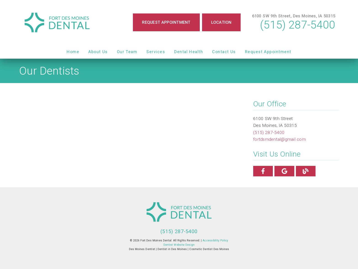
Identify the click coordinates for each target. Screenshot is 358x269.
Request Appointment (268, 51)
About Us (98, 51)
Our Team (127, 51)
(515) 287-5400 (297, 24)
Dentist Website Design (179, 244)
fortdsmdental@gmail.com (279, 139)
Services (155, 51)
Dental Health (188, 51)
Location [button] (221, 22)
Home (73, 51)
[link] (57, 22)
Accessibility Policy (215, 240)
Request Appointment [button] (166, 22)
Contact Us (224, 51)
